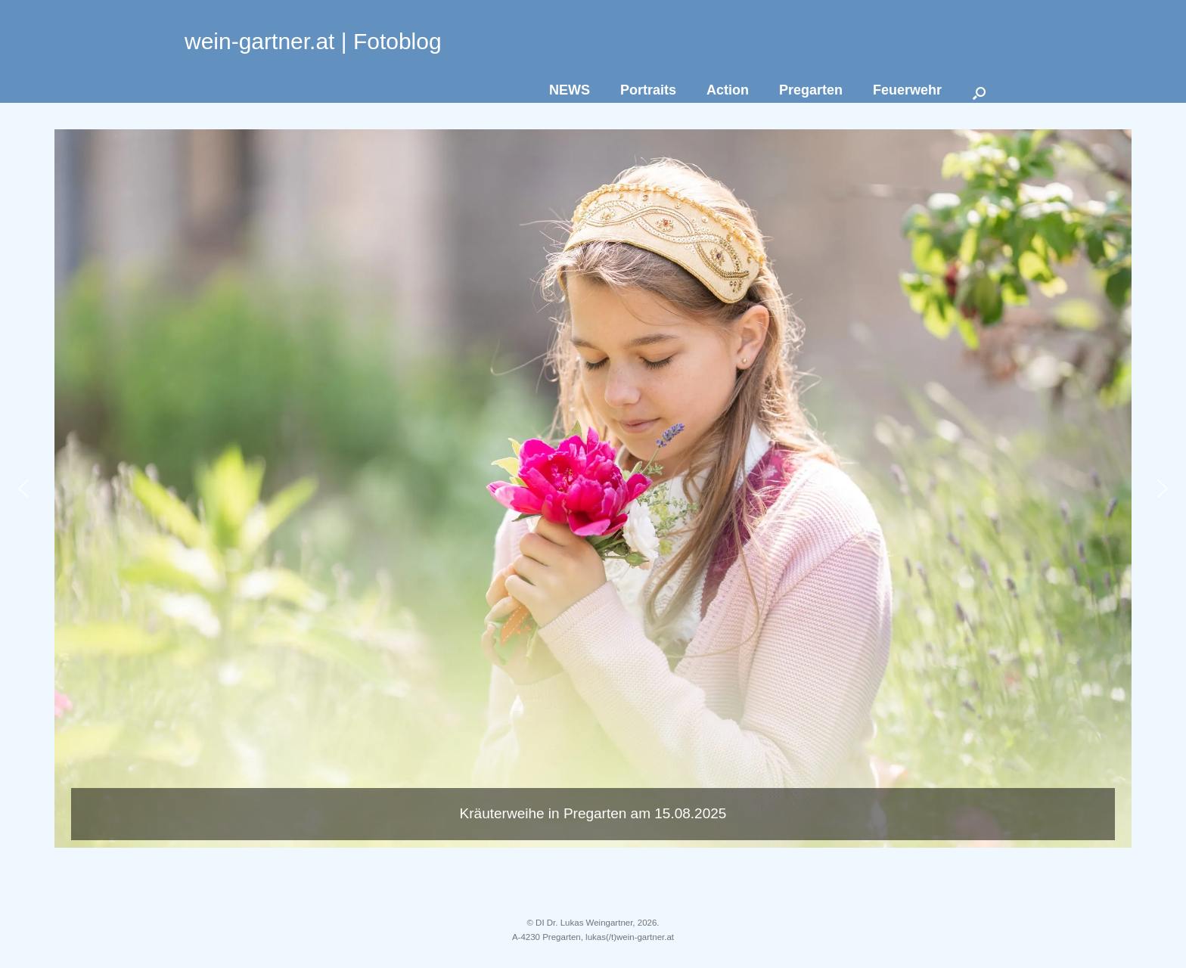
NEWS (569, 90)
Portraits (648, 90)
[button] (593, 488)
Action (727, 90)
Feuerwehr (907, 90)
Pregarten (811, 90)
